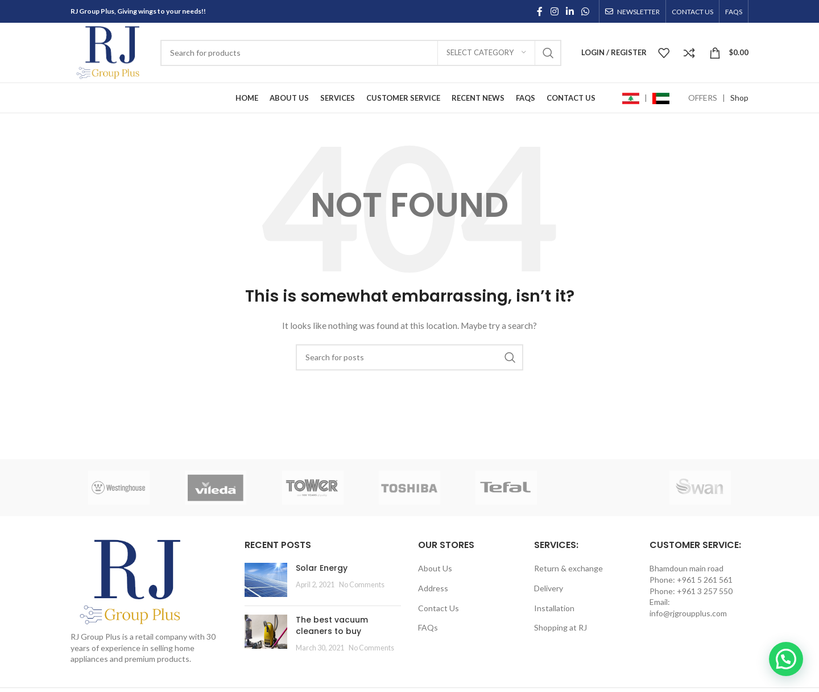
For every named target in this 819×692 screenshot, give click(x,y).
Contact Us (438, 608)
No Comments (361, 584)
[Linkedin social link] (569, 11)
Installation (554, 608)
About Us (435, 568)
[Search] (360, 53)
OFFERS (702, 97)
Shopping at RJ (560, 627)
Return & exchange (568, 568)
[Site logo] (110, 51)
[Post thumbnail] (266, 580)
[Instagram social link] (554, 11)
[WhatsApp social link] (585, 11)
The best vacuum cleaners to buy (332, 625)
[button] (786, 659)
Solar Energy (322, 568)
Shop (739, 97)
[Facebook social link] (540, 11)
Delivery (548, 588)
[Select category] (486, 53)
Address (433, 588)
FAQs (428, 627)
